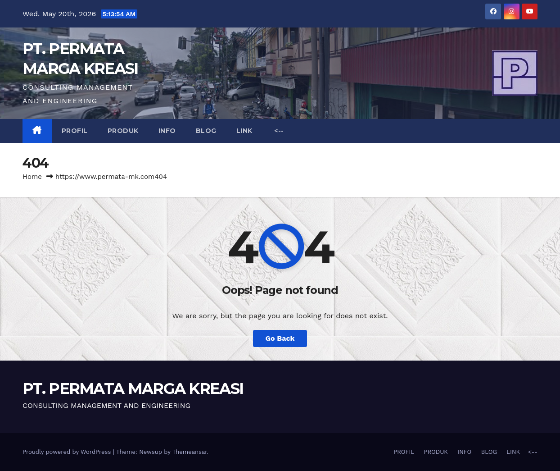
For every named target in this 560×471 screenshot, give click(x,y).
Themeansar (189, 451)
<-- (278, 131)
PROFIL (75, 131)
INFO (167, 131)
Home (32, 177)
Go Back (280, 338)
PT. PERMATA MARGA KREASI (133, 388)
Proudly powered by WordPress (68, 451)
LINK (244, 131)
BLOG (206, 131)
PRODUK (123, 131)
